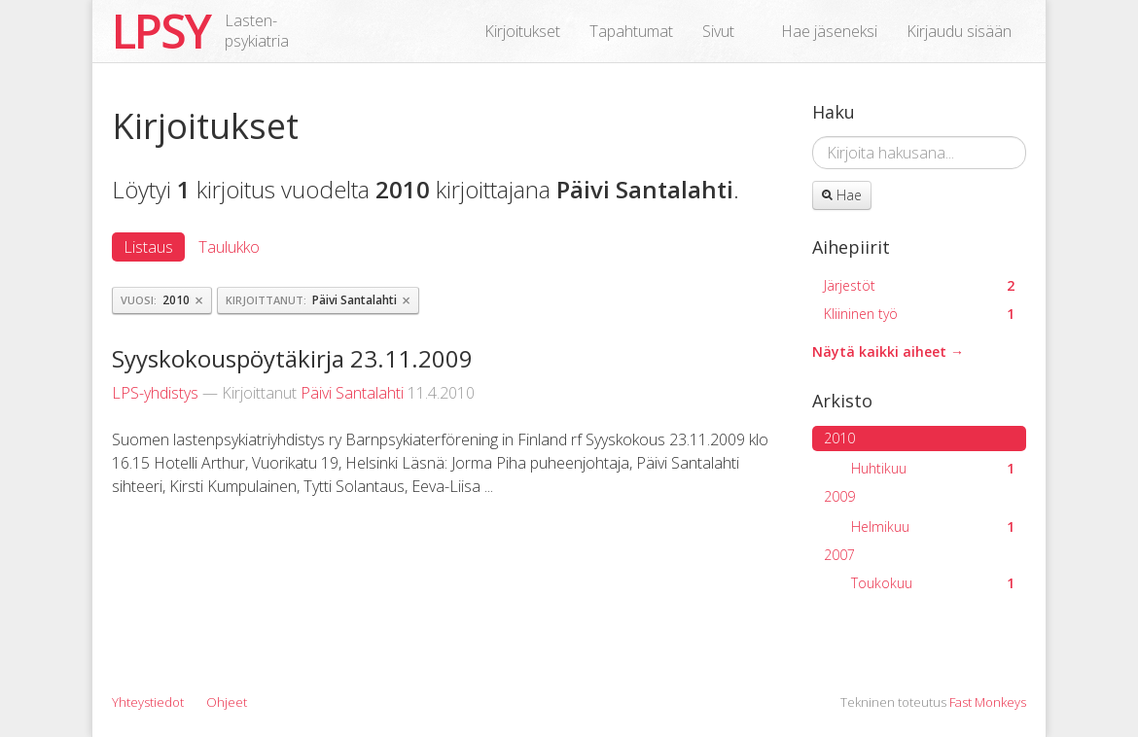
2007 (839, 554)
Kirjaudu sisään (959, 31)
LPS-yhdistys (155, 393)
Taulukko (229, 247)
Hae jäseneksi (829, 31)
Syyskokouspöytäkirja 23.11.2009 (292, 358)
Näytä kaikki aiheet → (888, 351)
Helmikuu (932, 526)
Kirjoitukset (522, 31)
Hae (842, 195)
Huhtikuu (932, 468)
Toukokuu (932, 583)
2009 (839, 496)
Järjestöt (919, 285)
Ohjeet (226, 702)
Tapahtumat (631, 31)
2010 (839, 438)
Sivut (718, 31)
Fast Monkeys (987, 702)
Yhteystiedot (148, 702)
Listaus (148, 247)
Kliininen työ (919, 313)
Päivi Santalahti (352, 393)
